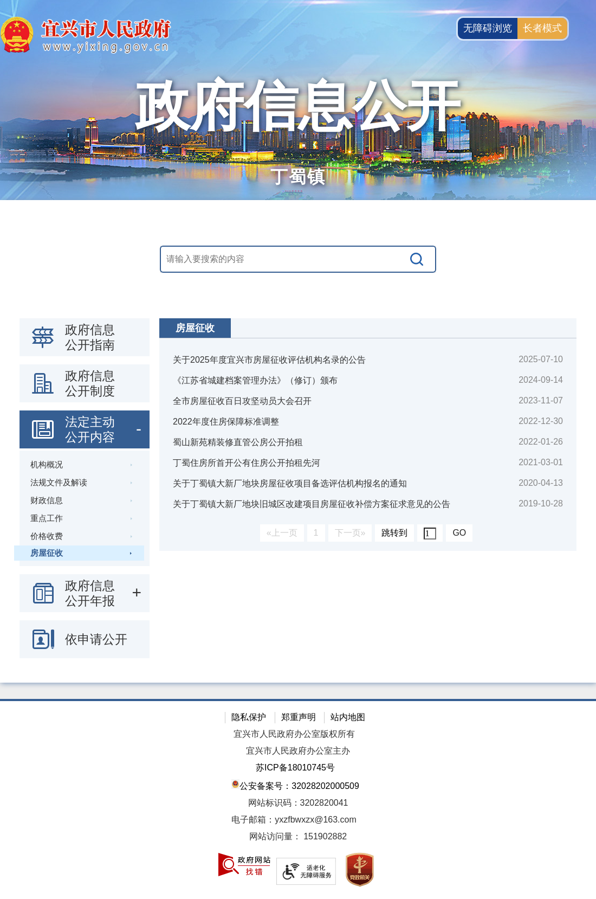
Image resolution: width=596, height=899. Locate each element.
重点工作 (46, 518)
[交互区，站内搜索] (298, 259)
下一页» (350, 532)
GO (459, 532)
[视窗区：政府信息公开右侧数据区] (367, 434)
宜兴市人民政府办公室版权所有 (294, 734)
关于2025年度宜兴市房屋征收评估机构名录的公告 (269, 359)
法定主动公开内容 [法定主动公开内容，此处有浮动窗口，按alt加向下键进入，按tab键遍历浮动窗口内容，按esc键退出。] (90, 429)
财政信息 (46, 500)
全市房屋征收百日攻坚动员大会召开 (242, 401)
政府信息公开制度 (90, 383)
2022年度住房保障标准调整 (226, 421)
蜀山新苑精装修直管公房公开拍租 (238, 442)
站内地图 (348, 717)
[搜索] (417, 259)
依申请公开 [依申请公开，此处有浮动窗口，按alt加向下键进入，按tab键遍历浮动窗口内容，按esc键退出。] (96, 639)
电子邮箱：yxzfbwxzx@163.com (294, 819)
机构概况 (46, 464)
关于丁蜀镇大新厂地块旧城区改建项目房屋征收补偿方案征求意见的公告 (311, 504)
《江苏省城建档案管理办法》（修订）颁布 (255, 380)
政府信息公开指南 (90, 337)
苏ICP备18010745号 (295, 767)
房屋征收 (46, 552)
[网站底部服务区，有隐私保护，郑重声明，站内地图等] (298, 799)
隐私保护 (248, 717)
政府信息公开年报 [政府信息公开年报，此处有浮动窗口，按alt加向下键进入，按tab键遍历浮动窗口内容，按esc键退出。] (90, 593)
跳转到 (394, 532)
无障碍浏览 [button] (487, 28)
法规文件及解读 (58, 482)
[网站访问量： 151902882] (298, 837)
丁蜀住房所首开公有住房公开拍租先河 (246, 462)
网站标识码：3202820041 (298, 802)
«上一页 (282, 532)
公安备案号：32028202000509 (295, 785)
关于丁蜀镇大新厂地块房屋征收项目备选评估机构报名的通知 (290, 483)
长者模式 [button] (542, 28)
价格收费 (46, 536)
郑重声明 (298, 717)
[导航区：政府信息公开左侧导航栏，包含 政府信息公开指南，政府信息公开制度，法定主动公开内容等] (85, 488)
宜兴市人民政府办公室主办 (298, 750)
